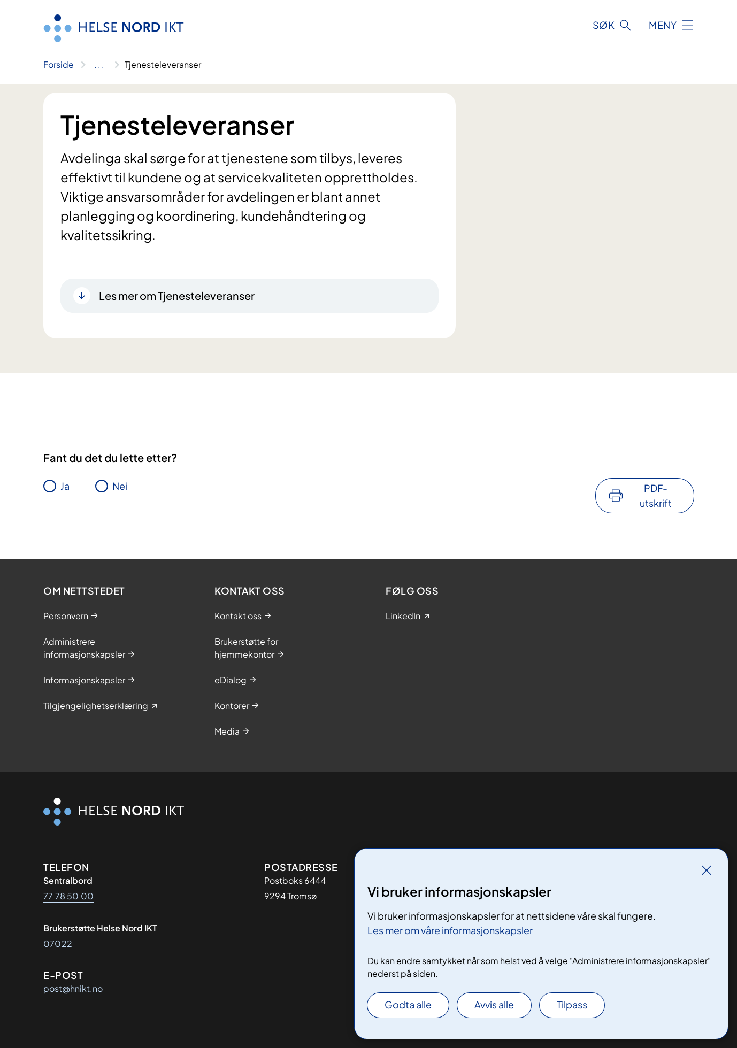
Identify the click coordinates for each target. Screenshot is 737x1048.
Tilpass (572, 1004)
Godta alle (408, 1004)
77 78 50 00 (68, 895)
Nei (119, 486)
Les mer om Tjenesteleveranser (177, 295)
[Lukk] (706, 870)
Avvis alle (494, 1004)
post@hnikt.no (73, 988)
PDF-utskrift (656, 495)
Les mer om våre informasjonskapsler (450, 930)
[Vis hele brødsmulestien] (99, 64)
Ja (65, 486)
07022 (57, 943)
